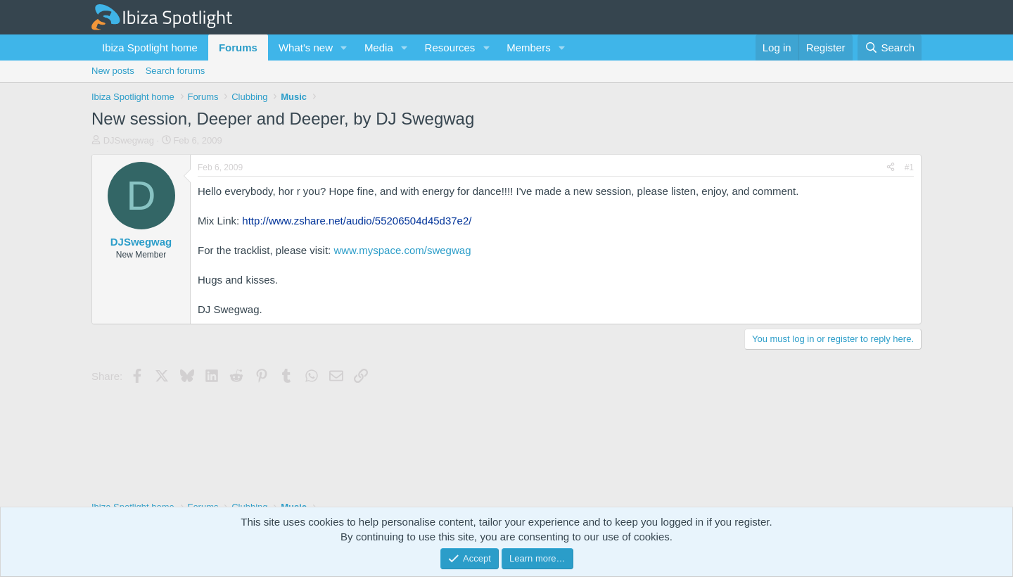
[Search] (890, 47)
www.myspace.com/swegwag (402, 250)
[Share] (890, 168)
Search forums (175, 70)
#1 (909, 167)
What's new (306, 47)
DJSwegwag (128, 140)
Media (378, 47)
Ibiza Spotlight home (150, 47)
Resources (450, 47)
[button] (344, 47)
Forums (238, 47)
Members (529, 47)
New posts (112, 70)
